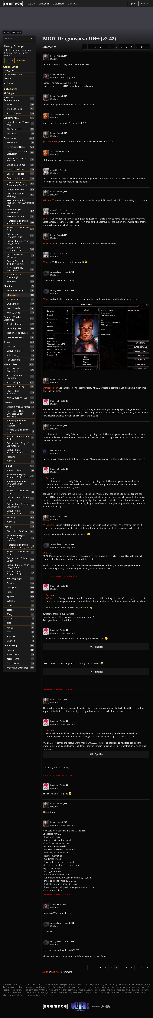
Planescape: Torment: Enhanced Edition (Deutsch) (20, 423)
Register (144, 3)
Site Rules (20, 133)
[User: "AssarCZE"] (46, 171)
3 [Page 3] (100, 46)
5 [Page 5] (111, 46)
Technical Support (20, 216)
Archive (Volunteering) (20, 667)
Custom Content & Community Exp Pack (20, 184)
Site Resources (20, 129)
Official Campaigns (20, 164)
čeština (20, 609)
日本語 (20, 627)
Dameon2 (54, 401)
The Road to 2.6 (20, 108)
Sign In (133, 3)
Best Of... (72, 3)
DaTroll (53, 450)
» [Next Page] (147, 46)
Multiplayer (20, 281)
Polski (20, 591)
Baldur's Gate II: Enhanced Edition (20, 249)
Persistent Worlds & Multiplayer (20, 195)
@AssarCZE (48, 200)
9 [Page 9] (132, 46)
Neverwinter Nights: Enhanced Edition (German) (20, 414)
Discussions (58, 3)
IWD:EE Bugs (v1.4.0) (20, 397)
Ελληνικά (20, 640)
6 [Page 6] (116, 46)
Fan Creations (20, 359)
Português (20, 587)
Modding (20, 456)
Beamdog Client (20, 328)
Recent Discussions (13, 74)
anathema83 (55, 114)
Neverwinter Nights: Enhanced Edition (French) (20, 538)
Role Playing (20, 355)
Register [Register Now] (21, 60)
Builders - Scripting (20, 178)
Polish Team (20, 654)
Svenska (20, 600)
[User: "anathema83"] (46, 116)
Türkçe (20, 614)
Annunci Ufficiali (20, 470)
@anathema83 (50, 141)
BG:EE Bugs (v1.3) (20, 386)
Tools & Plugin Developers (20, 211)
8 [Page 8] (126, 46)
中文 (20, 631)
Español (20, 583)
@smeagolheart (50, 387)
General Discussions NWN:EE (20, 159)
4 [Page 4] (105, 46)
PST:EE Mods (20, 299)
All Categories (10, 93)
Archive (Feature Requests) (20, 376)
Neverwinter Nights (20, 146)
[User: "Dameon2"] (46, 402)
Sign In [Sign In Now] (9, 60)
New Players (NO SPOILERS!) (20, 269)
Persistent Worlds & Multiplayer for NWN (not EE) (20, 203)
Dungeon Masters (20, 189)
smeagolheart (56, 272)
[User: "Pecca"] (46, 57)
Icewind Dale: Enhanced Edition (20, 229)
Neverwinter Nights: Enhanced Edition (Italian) (20, 476)
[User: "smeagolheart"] (46, 273)
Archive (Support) (20, 382)
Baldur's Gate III (20, 350)
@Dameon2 (49, 524)
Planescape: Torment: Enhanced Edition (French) (20, 546)
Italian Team (20, 658)
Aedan (53, 74)
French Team (20, 663)
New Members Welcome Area (20, 123)
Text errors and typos (20, 332)
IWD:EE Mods (20, 312)
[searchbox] (19, 38)
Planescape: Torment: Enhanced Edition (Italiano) (20, 484)
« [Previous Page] (84, 46)
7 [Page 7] (121, 46)
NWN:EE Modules (20, 169)
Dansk (20, 605)
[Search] (32, 38)
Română (20, 636)
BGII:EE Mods (20, 308)
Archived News (20, 113)
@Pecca (47, 218)
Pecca (52, 56)
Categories (44, 3)
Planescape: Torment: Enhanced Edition (20, 222)
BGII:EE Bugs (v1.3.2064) (20, 392)
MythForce (20, 142)
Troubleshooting (20, 324)
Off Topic (20, 461)
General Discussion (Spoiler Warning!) (20, 262)
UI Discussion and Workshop (20, 255)
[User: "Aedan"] (46, 76)
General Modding (20, 290)
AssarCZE (54, 170)
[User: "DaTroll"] (46, 452)
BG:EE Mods (20, 303)
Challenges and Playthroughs (20, 276)
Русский (20, 596)
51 (142, 46)
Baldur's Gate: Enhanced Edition (20, 235)
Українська (20, 618)
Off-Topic (20, 346)
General (20, 650)
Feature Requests (20, 337)
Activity (31, 3)
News (20, 104)
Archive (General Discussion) (20, 370)
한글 (20, 623)
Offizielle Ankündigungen (20, 406)
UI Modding (20, 295)
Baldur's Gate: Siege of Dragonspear (20, 242)
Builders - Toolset (20, 173)
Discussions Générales (20, 531)
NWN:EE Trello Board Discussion (20, 152)
